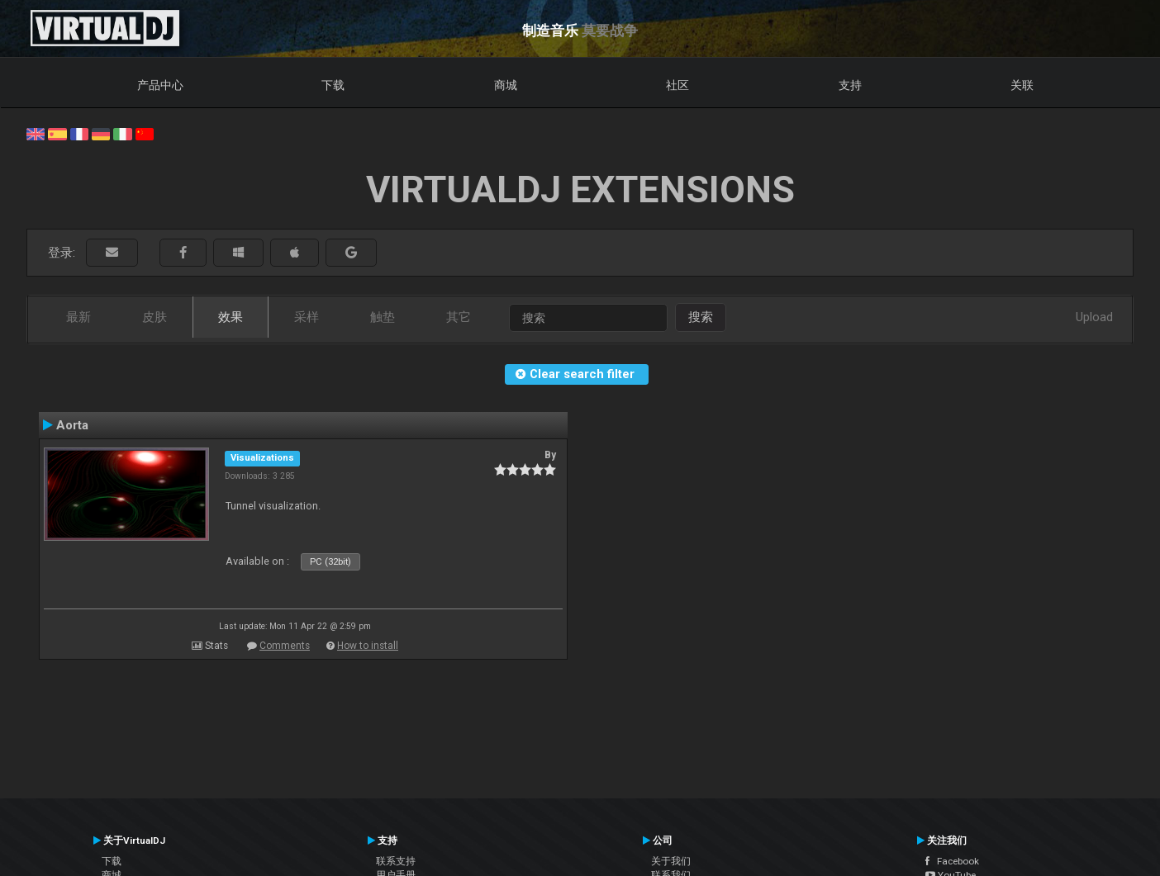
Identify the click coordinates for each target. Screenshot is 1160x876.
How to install (367, 645)
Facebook (952, 861)
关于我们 (671, 861)
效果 (230, 317)
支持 (850, 85)
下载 (333, 85)
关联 (1022, 85)
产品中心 (160, 85)
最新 (78, 317)
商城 (505, 85)
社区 (677, 85)
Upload (1094, 317)
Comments (284, 645)
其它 (458, 317)
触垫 (382, 317)
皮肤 (154, 317)
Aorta (72, 425)
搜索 (700, 317)
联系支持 (396, 861)
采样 (306, 317)
